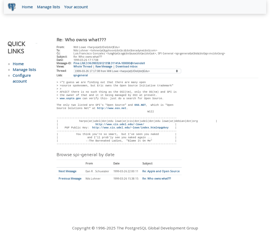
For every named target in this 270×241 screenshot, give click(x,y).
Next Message (67, 171)
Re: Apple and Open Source (161, 171)
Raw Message (103, 66)
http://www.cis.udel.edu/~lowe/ (119, 124)
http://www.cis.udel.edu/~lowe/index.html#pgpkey (130, 127)
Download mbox (127, 66)
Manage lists (48, 6)
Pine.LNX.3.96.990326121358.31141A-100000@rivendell (109, 63)
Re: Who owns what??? (156, 179)
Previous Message (70, 179)
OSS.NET (140, 105)
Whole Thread (82, 66)
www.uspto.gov (70, 98)
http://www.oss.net (111, 108)
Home (27, 6)
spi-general (80, 75)
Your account (76, 6)
